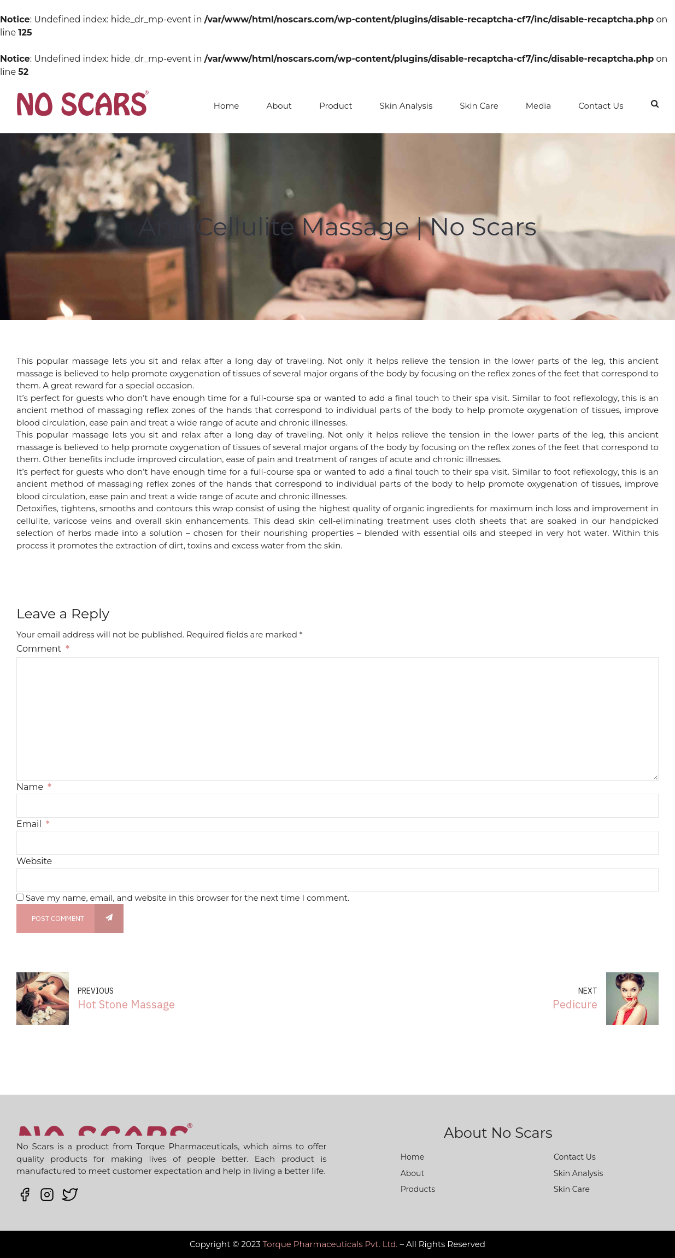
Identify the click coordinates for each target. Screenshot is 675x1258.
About (279, 106)
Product (336, 106)
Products (418, 1189)
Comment (42, 648)
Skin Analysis (406, 106)
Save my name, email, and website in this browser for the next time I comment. (187, 898)
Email (33, 824)
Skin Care (479, 106)
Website (34, 861)
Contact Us (600, 106)
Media (538, 106)
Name (33, 787)
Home (226, 106)
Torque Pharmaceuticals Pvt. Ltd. (330, 1244)
